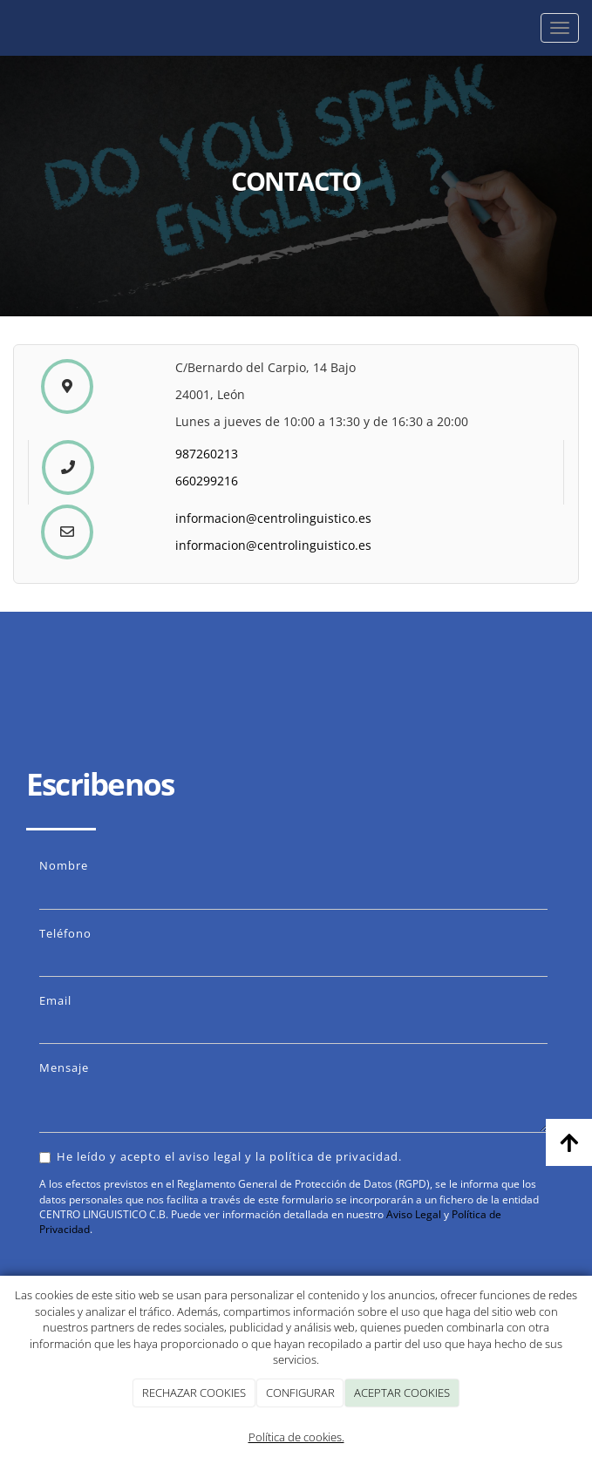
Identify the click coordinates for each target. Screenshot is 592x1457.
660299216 (206, 480)
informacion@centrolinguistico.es (273, 518)
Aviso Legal (413, 1214)
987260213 (206, 453)
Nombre (63, 865)
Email (55, 1000)
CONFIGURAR (300, 1392)
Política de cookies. (296, 1437)
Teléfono (65, 933)
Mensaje (64, 1067)
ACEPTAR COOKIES (402, 1392)
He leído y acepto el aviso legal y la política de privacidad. (220, 1156)
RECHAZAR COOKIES (194, 1392)
